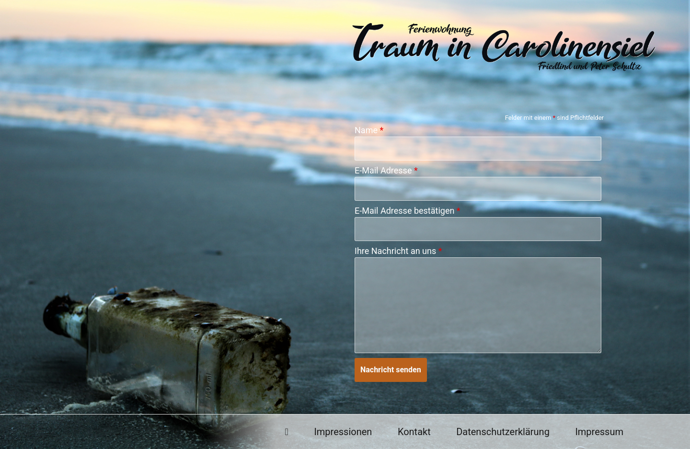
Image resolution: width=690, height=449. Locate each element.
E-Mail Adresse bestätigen (407, 211)
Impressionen (343, 431)
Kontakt (414, 431)
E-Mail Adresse (386, 170)
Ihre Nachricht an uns (398, 251)
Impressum (599, 431)
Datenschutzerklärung (503, 431)
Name (369, 130)
